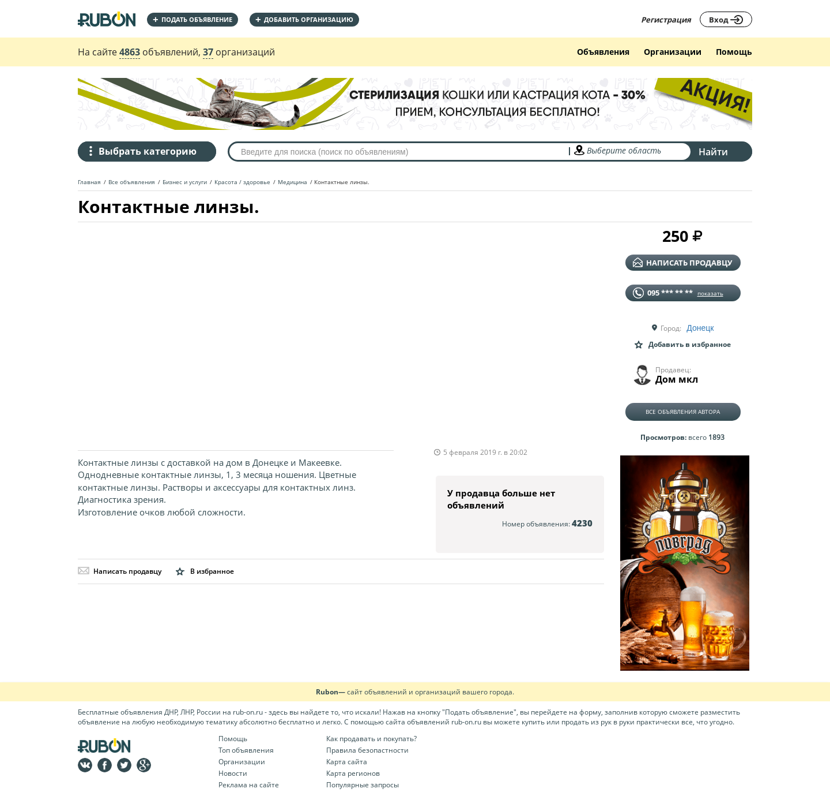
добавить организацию (304, 19)
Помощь (734, 51)
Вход (726, 19)
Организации (672, 51)
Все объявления (131, 182)
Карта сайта (346, 762)
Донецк (700, 327)
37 (208, 52)
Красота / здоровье (242, 182)
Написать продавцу (119, 571)
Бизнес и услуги (185, 182)
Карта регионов (353, 773)
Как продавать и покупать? (371, 738)
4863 (129, 52)
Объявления (603, 51)
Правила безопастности (367, 750)
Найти (713, 151)
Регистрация (666, 19)
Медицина (292, 182)
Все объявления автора (683, 412)
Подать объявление (192, 19)
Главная (89, 182)
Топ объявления (246, 750)
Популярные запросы (362, 785)
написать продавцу (682, 262)
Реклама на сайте (248, 785)
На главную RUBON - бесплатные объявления (106, 19)
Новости (232, 773)
